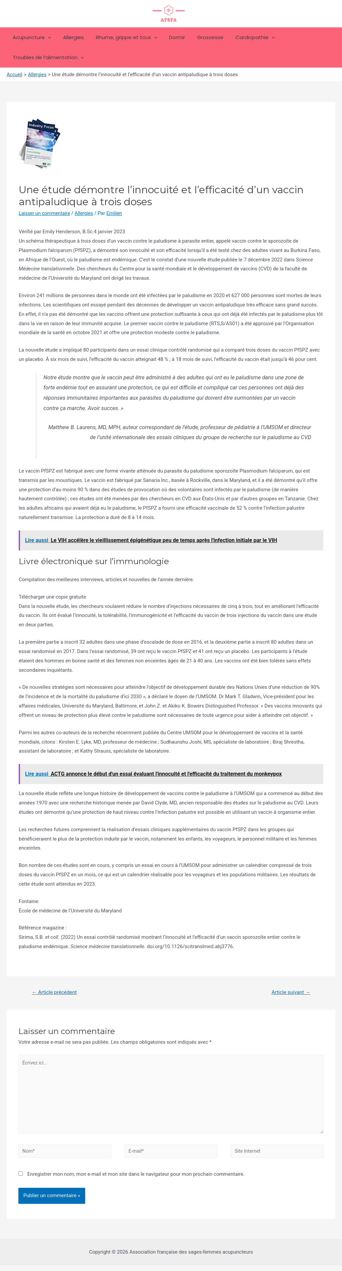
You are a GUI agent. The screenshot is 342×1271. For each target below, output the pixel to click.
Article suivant (290, 992)
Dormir (170, 37)
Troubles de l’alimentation (47, 57)
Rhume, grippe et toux (121, 37)
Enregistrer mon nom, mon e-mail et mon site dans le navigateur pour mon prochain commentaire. (136, 1179)
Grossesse (201, 37)
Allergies (70, 37)
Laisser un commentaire (45, 213)
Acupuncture (31, 37)
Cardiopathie (244, 37)
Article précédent (55, 992)
